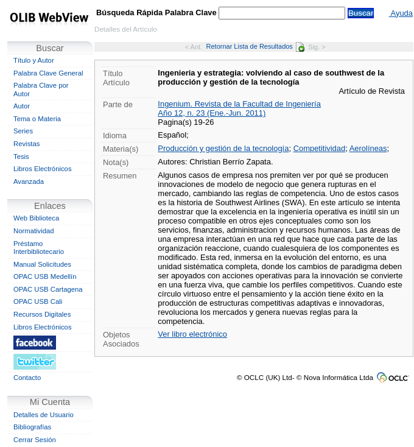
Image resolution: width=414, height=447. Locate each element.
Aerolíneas (368, 148)
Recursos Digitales (42, 314)
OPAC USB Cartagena (48, 289)
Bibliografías (32, 427)
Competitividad (319, 148)
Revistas (26, 143)
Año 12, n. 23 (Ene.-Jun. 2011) (211, 113)
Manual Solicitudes (42, 264)
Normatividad (33, 230)
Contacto (27, 377)
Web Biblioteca (36, 218)
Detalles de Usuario (43, 414)
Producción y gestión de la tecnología (223, 148)
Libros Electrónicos (42, 168)
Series (23, 131)
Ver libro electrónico (192, 334)
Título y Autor (33, 60)
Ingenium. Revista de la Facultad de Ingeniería (239, 103)
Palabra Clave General (48, 73)
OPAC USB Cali (37, 301)
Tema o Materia (37, 118)
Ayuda (401, 13)
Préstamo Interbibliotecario (38, 248)
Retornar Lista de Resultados (255, 46)
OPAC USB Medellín (45, 276)
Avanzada (28, 181)
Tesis (21, 156)
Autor (21, 106)
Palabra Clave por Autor (41, 89)
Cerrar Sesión (34, 439)
